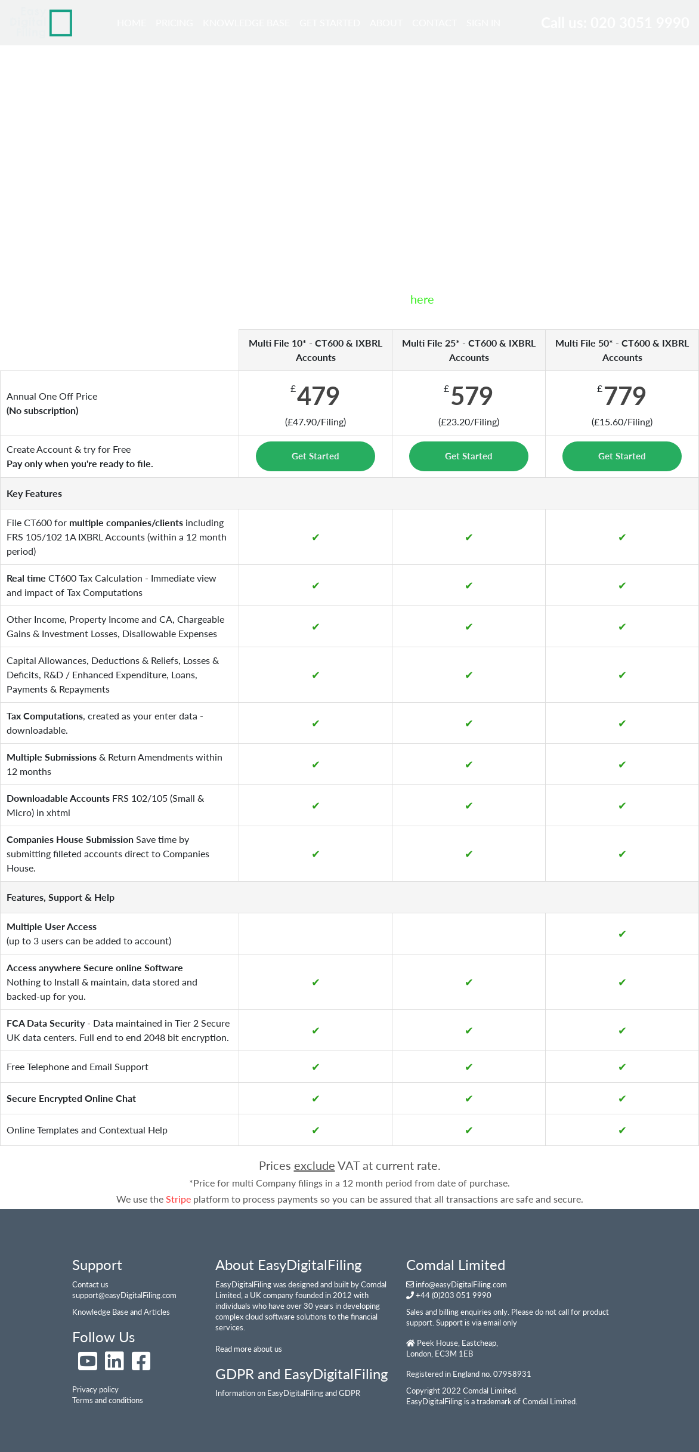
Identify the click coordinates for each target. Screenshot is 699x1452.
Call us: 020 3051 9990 (615, 22)
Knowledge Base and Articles (121, 1312)
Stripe (178, 1198)
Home (134, 21)
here (422, 299)
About (386, 22)
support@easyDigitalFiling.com (124, 1295)
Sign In (483, 22)
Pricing (174, 22)
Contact (434, 22)
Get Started (329, 22)
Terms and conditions (107, 1400)
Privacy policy (95, 1389)
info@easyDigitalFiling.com (461, 1284)
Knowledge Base (246, 22)
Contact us (90, 1284)
